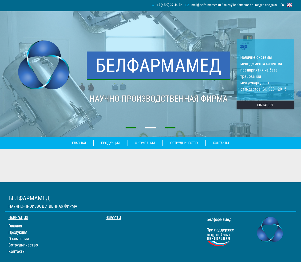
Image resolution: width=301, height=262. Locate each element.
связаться (265, 105)
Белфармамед (158, 66)
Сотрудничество (184, 143)
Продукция (110, 143)
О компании (145, 143)
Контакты (221, 143)
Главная (79, 143)
